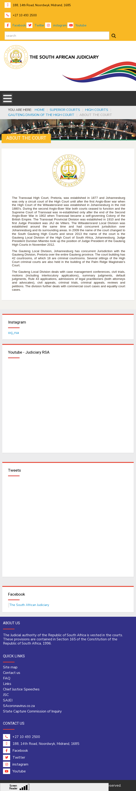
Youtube (76, 25)
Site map (10, 667)
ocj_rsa (13, 332)
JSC (6, 694)
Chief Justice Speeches (21, 689)
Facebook (15, 25)
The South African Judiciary (29, 605)
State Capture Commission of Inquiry (32, 711)
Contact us (11, 672)
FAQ (6, 678)
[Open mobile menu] (7, 98)
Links (7, 683)
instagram (56, 25)
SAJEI (7, 700)
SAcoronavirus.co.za (19, 705)
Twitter (35, 25)
